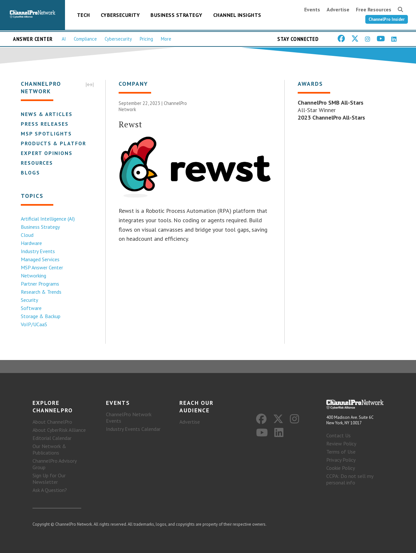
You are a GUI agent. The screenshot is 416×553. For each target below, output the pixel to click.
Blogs (30, 172)
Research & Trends (41, 292)
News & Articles (46, 114)
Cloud (27, 235)
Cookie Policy (340, 468)
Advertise (338, 9)
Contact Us (338, 435)
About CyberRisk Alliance (59, 430)
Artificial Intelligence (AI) (48, 218)
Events (312, 9)
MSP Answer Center (42, 267)
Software (31, 308)
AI (64, 39)
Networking (33, 275)
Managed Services (40, 259)
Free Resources (373, 9)
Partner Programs (40, 283)
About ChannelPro (52, 421)
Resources (37, 163)
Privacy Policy (341, 460)
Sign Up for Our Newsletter (49, 478)
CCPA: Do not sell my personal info (349, 479)
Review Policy (341, 443)
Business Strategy (176, 15)
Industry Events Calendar (133, 429)
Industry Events (38, 251)
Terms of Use (341, 451)
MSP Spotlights (46, 133)
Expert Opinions (46, 153)
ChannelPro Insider (387, 19)
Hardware (31, 243)
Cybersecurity (120, 15)
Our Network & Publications (49, 449)
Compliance (85, 39)
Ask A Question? (49, 490)
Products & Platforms (58, 143)
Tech (83, 15)
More (166, 39)
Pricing (146, 39)
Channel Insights (237, 15)
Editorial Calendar (52, 438)
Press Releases (45, 124)
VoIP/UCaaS (34, 324)
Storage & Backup (40, 316)
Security (29, 300)
